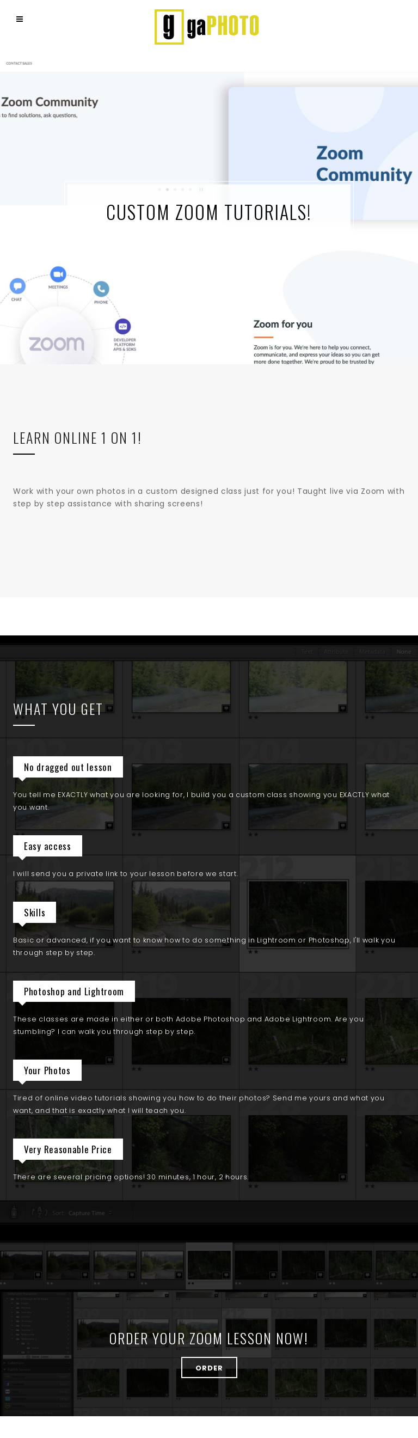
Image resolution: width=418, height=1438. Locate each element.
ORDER (209, 1368)
